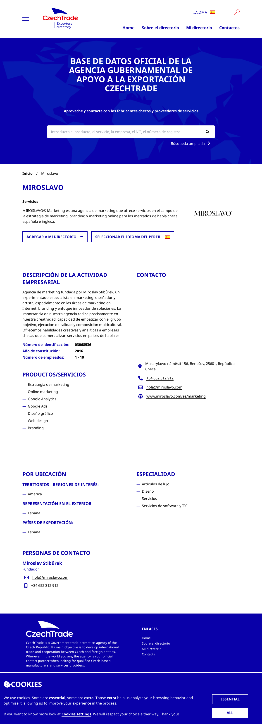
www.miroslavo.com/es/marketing (176, 396)
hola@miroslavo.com (164, 387)
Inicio (27, 173)
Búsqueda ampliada (191, 143)
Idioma (204, 12)
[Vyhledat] (237, 12)
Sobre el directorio (160, 27)
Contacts (148, 654)
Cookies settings (76, 714)
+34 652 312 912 (160, 378)
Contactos (229, 27)
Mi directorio (199, 27)
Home (128, 27)
